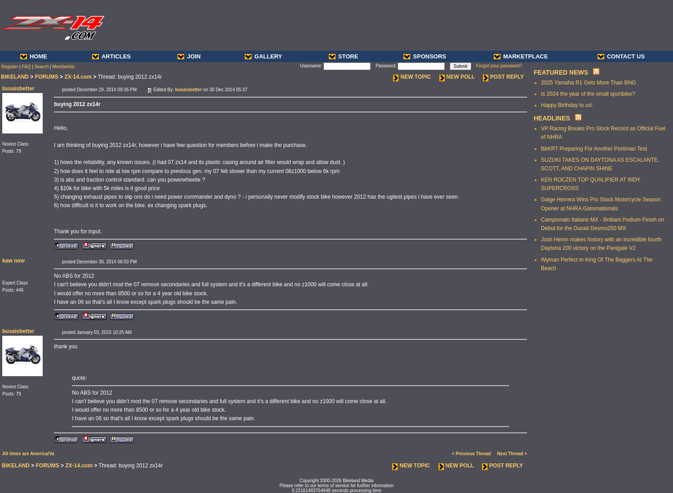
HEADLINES (552, 118)
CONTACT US (621, 56)
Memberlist (63, 66)
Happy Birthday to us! (567, 105)
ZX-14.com (78, 77)
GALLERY (263, 56)
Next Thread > (512, 453)
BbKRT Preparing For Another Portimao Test (594, 149)
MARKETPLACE (521, 56)
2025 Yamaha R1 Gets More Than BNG (588, 83)
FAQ (26, 66)
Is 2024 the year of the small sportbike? (588, 94)
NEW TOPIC (412, 77)
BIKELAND (15, 77)
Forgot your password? (499, 65)
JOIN (188, 56)
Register (9, 66)
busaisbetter (18, 88)
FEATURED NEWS (561, 72)
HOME (33, 56)
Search (42, 66)
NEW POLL (457, 77)
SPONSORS (424, 56)
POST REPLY (503, 77)
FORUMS (46, 77)
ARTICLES (111, 56)
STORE (344, 56)
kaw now (13, 261)
